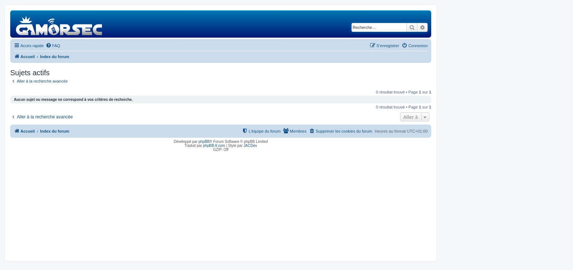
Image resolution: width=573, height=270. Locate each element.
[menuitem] (53, 45)
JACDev (250, 146)
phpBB (203, 142)
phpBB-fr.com (214, 146)
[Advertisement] (220, 204)
